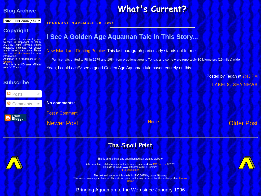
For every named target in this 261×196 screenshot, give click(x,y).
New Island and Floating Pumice (76, 51)
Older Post (243, 123)
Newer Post (62, 123)
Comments (19, 104)
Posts (14, 94)
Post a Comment (62, 113)
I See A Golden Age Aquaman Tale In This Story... (122, 36)
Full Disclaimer (130, 170)
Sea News (245, 84)
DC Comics (159, 164)
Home (153, 122)
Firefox (183, 178)
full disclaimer (22, 53)
